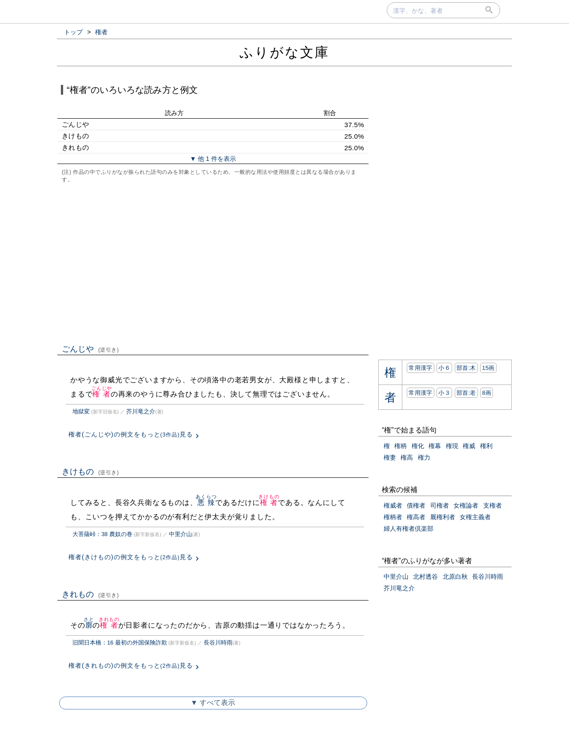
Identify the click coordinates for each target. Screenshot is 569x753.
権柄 (400, 445)
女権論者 (465, 505)
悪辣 (206, 502)
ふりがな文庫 (284, 52)
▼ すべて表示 (213, 702)
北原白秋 (455, 576)
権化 (418, 445)
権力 (424, 457)
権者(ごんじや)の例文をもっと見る (130, 434)
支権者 (492, 505)
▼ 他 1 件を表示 (213, 158)
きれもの (90, 594)
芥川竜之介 (140, 411)
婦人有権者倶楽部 (408, 528)
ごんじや (90, 348)
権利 (486, 445)
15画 (488, 367)
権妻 (390, 457)
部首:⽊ (466, 367)
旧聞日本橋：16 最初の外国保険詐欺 (119, 642)
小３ (444, 392)
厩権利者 (442, 517)
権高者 (416, 517)
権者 (101, 394)
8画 (486, 392)
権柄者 (393, 517)
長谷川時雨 (218, 642)
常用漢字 (420, 367)
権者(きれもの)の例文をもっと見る (130, 665)
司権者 (439, 505)
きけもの (90, 471)
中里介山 (180, 534)
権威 (469, 445)
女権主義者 (475, 517)
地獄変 (81, 411)
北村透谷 (425, 576)
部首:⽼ (466, 392)
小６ (444, 367)
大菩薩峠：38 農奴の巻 (102, 534)
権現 (452, 445)
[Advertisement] (213, 262)
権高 (407, 457)
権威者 (393, 505)
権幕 (435, 445)
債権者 (416, 505)
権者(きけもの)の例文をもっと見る (130, 557)
